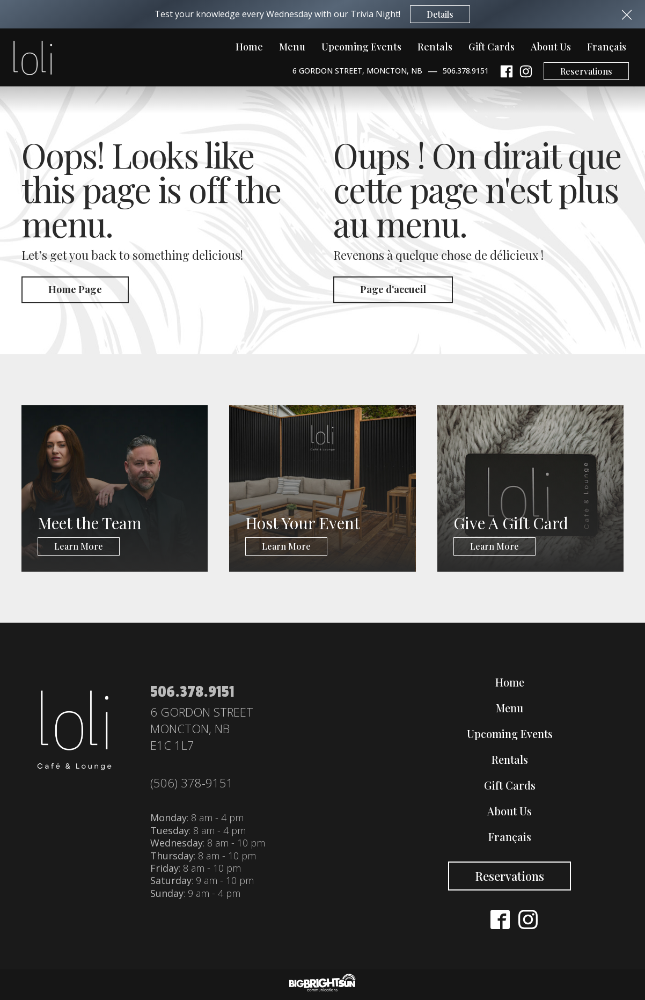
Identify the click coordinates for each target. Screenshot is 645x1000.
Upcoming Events (361, 46)
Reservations (586, 71)
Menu (292, 46)
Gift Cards (491, 46)
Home (249, 46)
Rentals (434, 46)
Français (606, 46)
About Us (551, 46)
